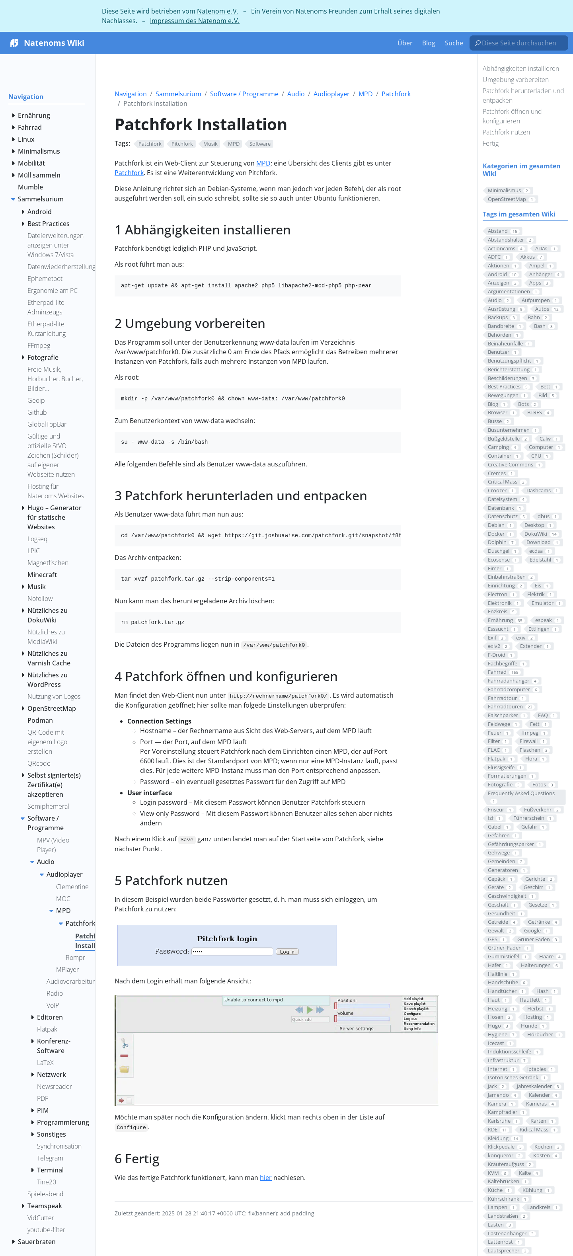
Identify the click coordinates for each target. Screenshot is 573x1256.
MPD (366, 94)
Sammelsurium (178, 94)
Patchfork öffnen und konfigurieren (512, 116)
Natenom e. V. (217, 11)
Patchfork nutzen (506, 132)
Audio (296, 94)
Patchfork (396, 94)
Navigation (131, 94)
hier (266, 1177)
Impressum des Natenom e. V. (195, 20)
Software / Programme (244, 94)
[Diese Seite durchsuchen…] (522, 43)
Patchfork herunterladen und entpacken (523, 95)
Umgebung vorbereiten (516, 79)
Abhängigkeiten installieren (521, 68)
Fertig (491, 143)
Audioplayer (332, 94)
